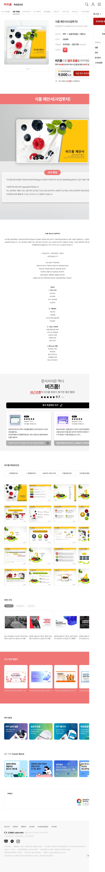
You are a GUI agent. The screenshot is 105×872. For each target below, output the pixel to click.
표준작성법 (73, 34)
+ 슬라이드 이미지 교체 (49, 473)
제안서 (82, 34)
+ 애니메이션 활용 (84, 473)
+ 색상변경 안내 (31, 473)
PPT (64, 34)
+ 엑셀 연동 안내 (66, 473)
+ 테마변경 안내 (13, 473)
